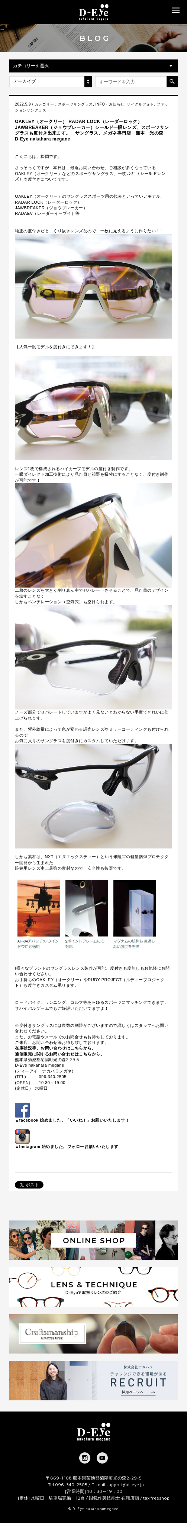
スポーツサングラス (75, 104)
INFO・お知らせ (109, 104)
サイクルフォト (140, 104)
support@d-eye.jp (125, 1484)
